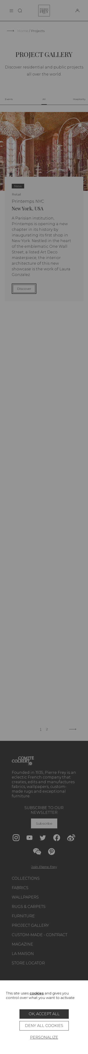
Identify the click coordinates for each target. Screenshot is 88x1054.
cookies (37, 993)
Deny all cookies (44, 1025)
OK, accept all (44, 1014)
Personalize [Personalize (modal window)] (44, 1037)
